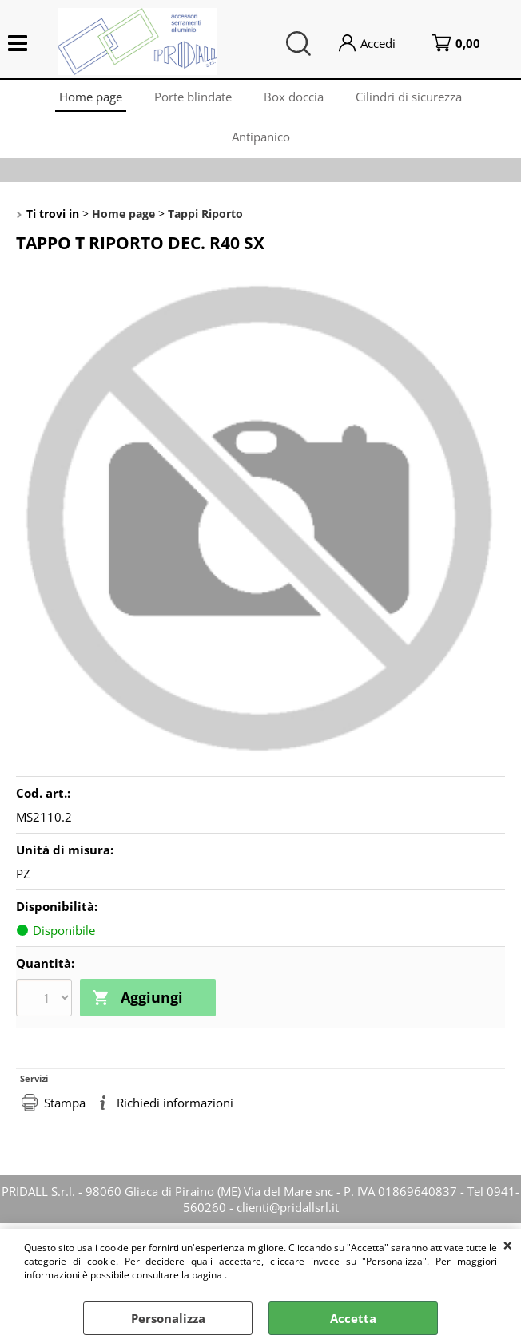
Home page (90, 97)
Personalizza (168, 1318)
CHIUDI (508, 1245)
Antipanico (261, 137)
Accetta (353, 1318)
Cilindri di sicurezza (409, 97)
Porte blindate (193, 97)
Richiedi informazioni (175, 1103)
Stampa (65, 1103)
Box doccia (294, 97)
